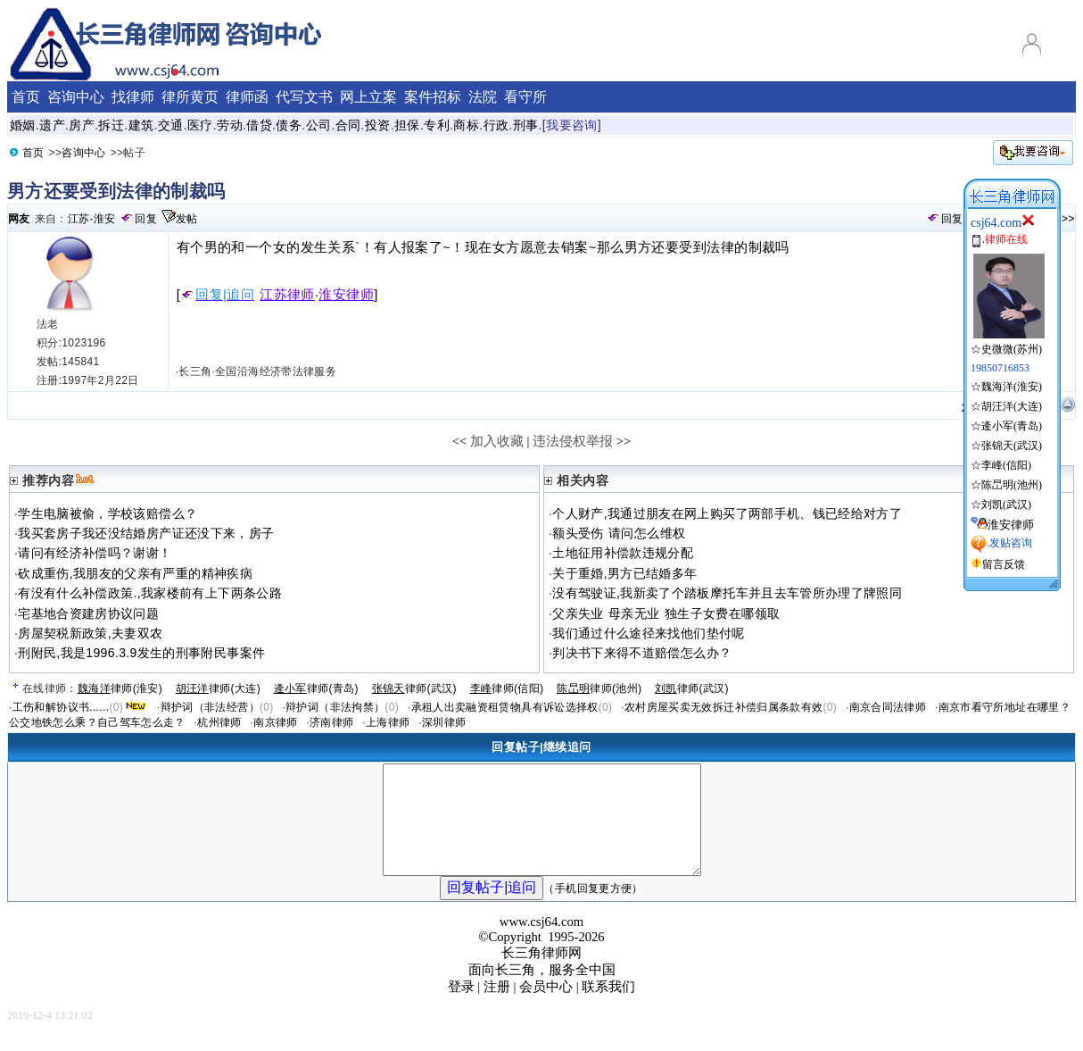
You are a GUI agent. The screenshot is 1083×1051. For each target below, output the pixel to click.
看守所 (525, 96)
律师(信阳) (507, 688)
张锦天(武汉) (1011, 445)
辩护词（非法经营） (210, 707)
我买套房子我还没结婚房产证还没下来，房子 (146, 533)
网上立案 (368, 96)
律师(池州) (599, 688)
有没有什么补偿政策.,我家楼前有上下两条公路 (150, 593)
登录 (461, 1008)
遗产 (52, 125)
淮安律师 (346, 295)
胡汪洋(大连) (1011, 406)
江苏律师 (287, 295)
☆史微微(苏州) (1008, 342)
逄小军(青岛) (1011, 426)
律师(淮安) (120, 688)
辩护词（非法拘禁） (334, 707)
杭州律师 (219, 722)
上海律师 (387, 722)
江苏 (79, 219)
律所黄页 (190, 96)
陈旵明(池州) (1011, 485)
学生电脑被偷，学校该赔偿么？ (107, 513)
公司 (319, 125)
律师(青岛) (316, 688)
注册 (497, 1008)
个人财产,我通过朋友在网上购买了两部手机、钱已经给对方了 (727, 513)
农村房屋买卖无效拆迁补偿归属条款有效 (723, 707)
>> (1068, 219)
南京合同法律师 (888, 707)
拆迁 (111, 125)
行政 (496, 125)
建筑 (141, 125)
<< (459, 441)
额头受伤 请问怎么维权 (618, 533)
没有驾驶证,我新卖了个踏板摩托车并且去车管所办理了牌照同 (727, 593)
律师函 (247, 96)
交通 (171, 125)
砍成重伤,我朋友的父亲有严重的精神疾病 (135, 573)
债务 (289, 125)
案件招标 (432, 96)
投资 (378, 125)
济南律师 (331, 722)
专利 (437, 125)
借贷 (259, 125)
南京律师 (275, 722)
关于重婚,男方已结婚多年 (624, 573)
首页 (33, 152)
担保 (407, 125)
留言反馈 (1003, 564)
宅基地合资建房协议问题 (88, 613)
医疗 (200, 125)
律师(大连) (218, 688)
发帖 (187, 219)
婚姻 (23, 125)
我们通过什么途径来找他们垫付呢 (648, 633)
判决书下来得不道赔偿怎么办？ (642, 653)
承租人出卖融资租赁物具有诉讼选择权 (505, 707)
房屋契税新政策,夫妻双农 (90, 633)
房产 (82, 125)
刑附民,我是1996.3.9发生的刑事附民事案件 (141, 653)
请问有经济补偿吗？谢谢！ (94, 553)
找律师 (133, 96)
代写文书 (304, 96)
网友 (19, 219)
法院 (482, 96)
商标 (466, 125)
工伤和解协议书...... (61, 707)
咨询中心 (83, 152)
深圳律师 (444, 722)
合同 (348, 125)
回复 (146, 219)
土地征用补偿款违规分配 (622, 553)
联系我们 (608, 1008)
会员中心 (546, 1008)
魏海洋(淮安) (1011, 386)
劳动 (230, 125)
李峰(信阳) (1006, 465)
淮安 (105, 219)
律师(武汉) (414, 688)
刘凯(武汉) (1006, 504)
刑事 (526, 125)
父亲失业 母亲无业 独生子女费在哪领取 (666, 613)
